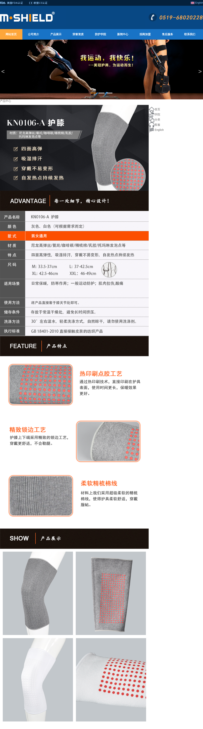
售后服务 (167, 34)
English (199, 2)
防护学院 (100, 34)
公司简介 (33, 34)
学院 (157, 114)
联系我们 (189, 34)
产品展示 (55, 34)
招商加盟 (145, 34)
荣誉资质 (78, 34)
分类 (157, 119)
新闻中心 (122, 34)
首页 (157, 109)
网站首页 (11, 34)
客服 (157, 124)
